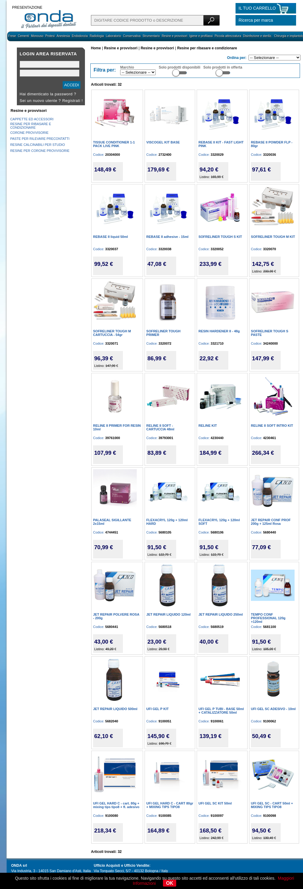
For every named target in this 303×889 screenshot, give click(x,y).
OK (169, 883)
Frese (12, 36)
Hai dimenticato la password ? (48, 94)
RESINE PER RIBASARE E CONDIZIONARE (30, 125)
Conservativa (131, 36)
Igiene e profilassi (201, 36)
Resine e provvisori (174, 36)
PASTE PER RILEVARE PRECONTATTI (40, 138)
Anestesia (63, 36)
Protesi (50, 36)
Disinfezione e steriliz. (257, 36)
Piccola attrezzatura (228, 36)
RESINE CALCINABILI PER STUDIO (37, 144)
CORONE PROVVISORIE (29, 132)
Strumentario (151, 36)
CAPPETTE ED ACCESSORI (32, 119)
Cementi (23, 36)
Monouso (37, 36)
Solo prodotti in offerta (222, 67)
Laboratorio (113, 36)
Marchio (127, 67)
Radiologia (97, 36)
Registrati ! (72, 100)
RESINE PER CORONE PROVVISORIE (40, 150)
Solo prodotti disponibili (179, 67)
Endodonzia (80, 36)
